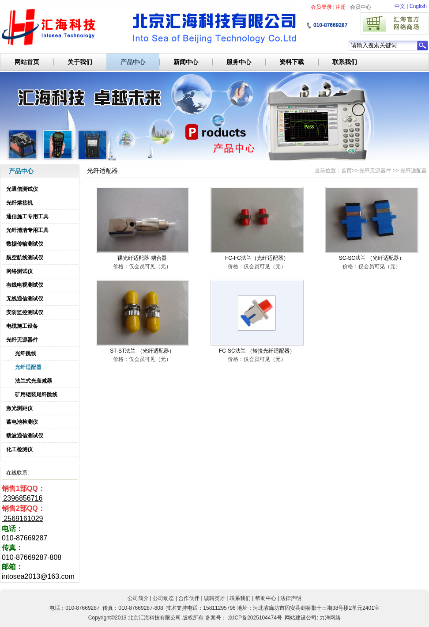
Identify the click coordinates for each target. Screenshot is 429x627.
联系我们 (344, 61)
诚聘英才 (214, 598)
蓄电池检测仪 (22, 422)
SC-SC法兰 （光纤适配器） (372, 258)
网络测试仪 (19, 271)
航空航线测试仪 (24, 258)
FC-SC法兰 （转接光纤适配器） (257, 351)
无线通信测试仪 (24, 299)
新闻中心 (185, 61)
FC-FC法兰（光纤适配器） (257, 258)
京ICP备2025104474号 (255, 618)
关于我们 (80, 61)
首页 (346, 170)
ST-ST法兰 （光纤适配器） (142, 351)
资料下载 (291, 61)
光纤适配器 (28, 367)
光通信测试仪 (22, 189)
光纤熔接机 (19, 203)
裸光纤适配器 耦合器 (141, 258)
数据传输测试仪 (24, 244)
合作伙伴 (188, 598)
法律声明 (290, 598)
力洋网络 (330, 618)
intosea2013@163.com (38, 576)
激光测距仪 (19, 408)
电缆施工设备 (22, 326)
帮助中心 (265, 598)
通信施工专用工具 (27, 216)
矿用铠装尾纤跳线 (36, 394)
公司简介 (138, 598)
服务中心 (238, 61)
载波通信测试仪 (24, 436)
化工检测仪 (19, 449)
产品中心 (132, 61)
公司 (311, 618)
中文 (400, 6)
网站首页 (27, 61)
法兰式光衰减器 (33, 381)
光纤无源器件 (22, 340)
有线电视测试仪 (24, 285)
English (418, 6)
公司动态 (163, 598)
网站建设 (295, 618)
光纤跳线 (25, 353)
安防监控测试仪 (24, 312)
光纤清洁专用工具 (27, 230)
